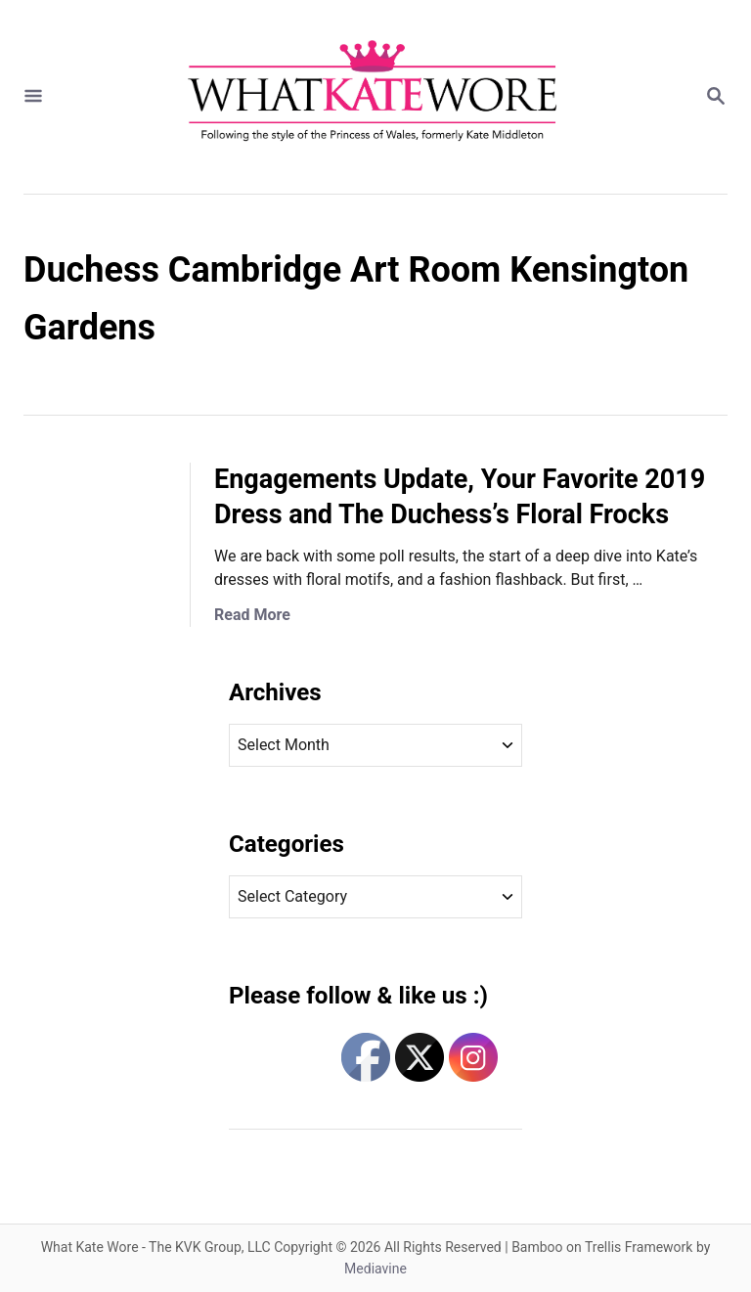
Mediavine (375, 1268)
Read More (252, 614)
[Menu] (33, 97)
